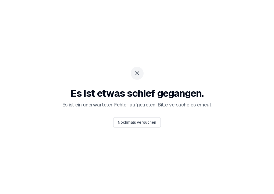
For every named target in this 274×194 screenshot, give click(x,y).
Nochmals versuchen (137, 122)
